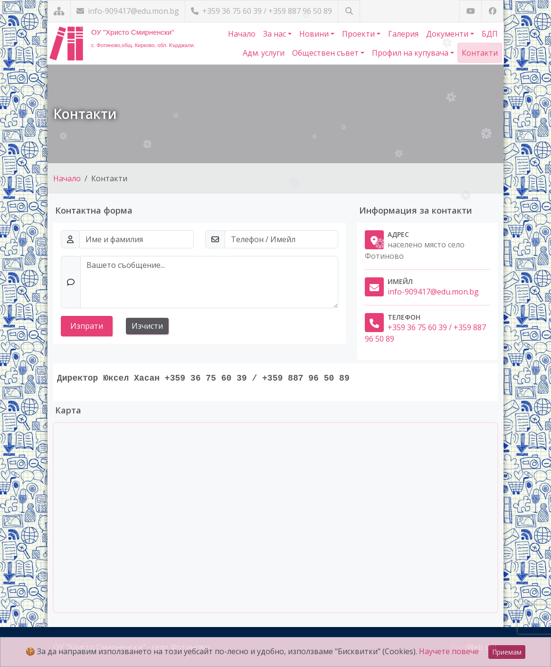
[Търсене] (349, 11)
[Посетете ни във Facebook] (492, 11)
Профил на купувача (411, 53)
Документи (448, 34)
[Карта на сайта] (59, 11)
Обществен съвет (326, 53)
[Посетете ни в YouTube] (470, 11)
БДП (490, 34)
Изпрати (86, 326)
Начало (242, 34)
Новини (315, 34)
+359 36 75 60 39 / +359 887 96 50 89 (261, 11)
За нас (275, 34)
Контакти (480, 53)
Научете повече (449, 651)
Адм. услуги (264, 53)
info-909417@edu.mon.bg (127, 11)
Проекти (359, 34)
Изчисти (147, 326)
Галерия (403, 34)
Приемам (507, 652)
